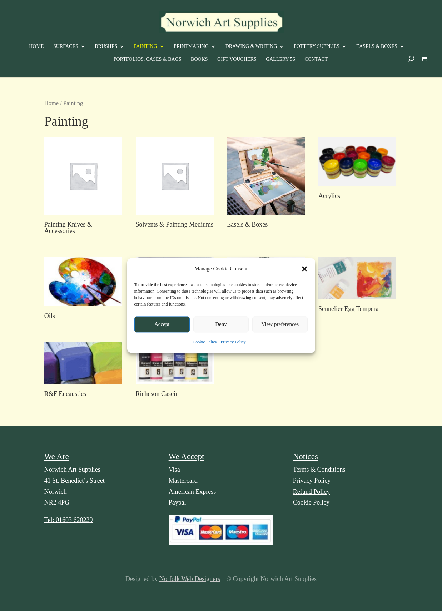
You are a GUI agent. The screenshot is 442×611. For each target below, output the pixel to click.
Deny (221, 327)
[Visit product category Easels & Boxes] (266, 184)
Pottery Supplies (316, 46)
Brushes (106, 46)
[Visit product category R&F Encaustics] (83, 371)
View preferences (280, 327)
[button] (304, 271)
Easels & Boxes (376, 46)
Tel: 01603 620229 (68, 519)
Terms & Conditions (319, 469)
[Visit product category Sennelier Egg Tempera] (357, 286)
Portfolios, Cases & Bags (148, 59)
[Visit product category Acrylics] (357, 169)
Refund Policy (311, 491)
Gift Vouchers (237, 59)
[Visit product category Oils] (83, 289)
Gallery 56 (280, 59)
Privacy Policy (233, 344)
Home (36, 46)
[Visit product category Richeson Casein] (175, 371)
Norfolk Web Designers (189, 578)
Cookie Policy (205, 344)
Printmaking (191, 46)
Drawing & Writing (251, 46)
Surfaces (65, 46)
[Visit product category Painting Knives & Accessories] (83, 187)
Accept (161, 327)
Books (199, 59)
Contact (316, 59)
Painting (145, 46)
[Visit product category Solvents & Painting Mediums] (175, 184)
